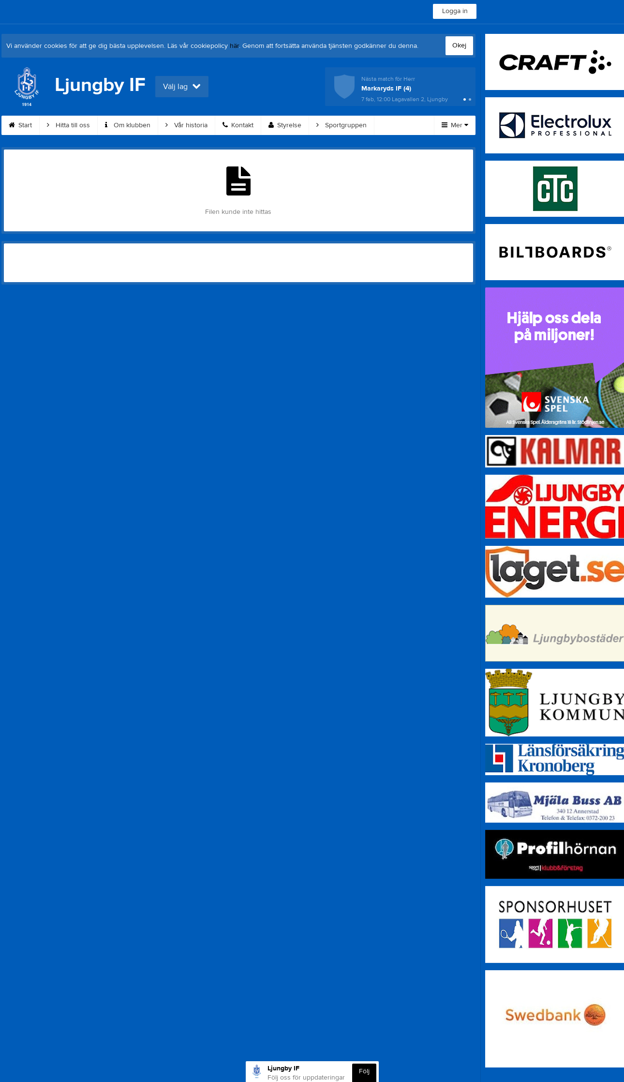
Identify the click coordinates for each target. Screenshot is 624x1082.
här (234, 46)
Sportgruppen (341, 125)
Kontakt (238, 125)
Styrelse (284, 125)
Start (20, 125)
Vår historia (186, 125)
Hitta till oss (68, 125)
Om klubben (127, 125)
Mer (455, 125)
